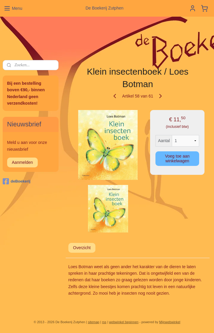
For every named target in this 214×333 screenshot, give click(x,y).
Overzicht (81, 247)
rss (104, 322)
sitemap (94, 322)
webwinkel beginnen (124, 322)
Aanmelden (22, 162)
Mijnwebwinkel (169, 322)
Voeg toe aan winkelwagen (177, 158)
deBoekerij (16, 181)
